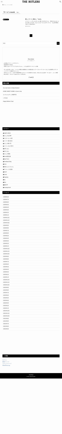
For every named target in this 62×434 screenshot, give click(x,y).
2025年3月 (7, 230)
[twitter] (31, 77)
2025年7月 (7, 217)
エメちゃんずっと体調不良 (10, 94)
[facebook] (29, 77)
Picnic (5, 173)
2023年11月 (7, 283)
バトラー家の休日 (8, 143)
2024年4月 (7, 267)
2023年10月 (7, 287)
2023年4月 (7, 307)
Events (6, 186)
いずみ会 (5, 98)
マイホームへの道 (8, 140)
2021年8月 (7, 374)
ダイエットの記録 (8, 180)
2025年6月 (7, 220)
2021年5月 (7, 384)
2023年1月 (7, 317)
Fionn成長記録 (7, 163)
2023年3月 (7, 310)
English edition (7, 133)
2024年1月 (7, 277)
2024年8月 (7, 253)
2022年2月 (7, 354)
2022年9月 (7, 330)
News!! (6, 183)
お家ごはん (7, 153)
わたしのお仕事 (8, 136)
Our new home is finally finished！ (11, 88)
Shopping (6, 190)
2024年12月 (7, 240)
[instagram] (33, 77)
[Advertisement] (31, 115)
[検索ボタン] (60, 1)
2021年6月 (7, 380)
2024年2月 (7, 273)
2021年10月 (7, 367)
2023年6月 (7, 300)
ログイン (4, 415)
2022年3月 (7, 350)
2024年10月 (7, 247)
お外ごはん (7, 156)
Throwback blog (8, 170)
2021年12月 (7, 360)
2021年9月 (7, 370)
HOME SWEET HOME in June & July (12, 91)
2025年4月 (7, 227)
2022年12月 (7, 320)
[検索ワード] (30, 43)
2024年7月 (7, 257)
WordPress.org (6, 421)
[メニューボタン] (1, 1)
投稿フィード (5, 417)
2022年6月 (7, 340)
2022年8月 (7, 334)
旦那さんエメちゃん (9, 176)
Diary (5, 196)
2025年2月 (7, 233)
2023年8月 (7, 293)
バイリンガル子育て (9, 150)
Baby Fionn (7, 166)
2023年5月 (7, 303)
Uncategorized (7, 203)
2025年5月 (7, 223)
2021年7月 (7, 377)
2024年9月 (7, 250)
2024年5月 (7, 263)
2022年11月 (7, 324)
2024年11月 (7, 243)
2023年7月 (7, 297)
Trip (5, 193)
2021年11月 (7, 364)
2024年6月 (7, 260)
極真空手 (6, 200)
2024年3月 (7, 270)
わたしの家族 (7, 160)
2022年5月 (7, 344)
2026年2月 (7, 213)
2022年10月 (7, 327)
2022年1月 (7, 357)
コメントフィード (6, 419)
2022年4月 (7, 347)
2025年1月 (7, 237)
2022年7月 (7, 337)
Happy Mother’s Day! (8, 101)
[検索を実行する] (58, 43)
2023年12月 (7, 280)
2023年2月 (7, 314)
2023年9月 (7, 290)
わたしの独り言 (8, 146)
